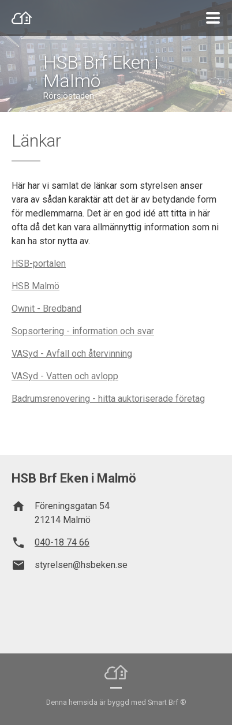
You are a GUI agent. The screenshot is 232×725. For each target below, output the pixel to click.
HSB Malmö (35, 286)
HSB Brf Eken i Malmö (101, 71)
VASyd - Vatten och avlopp (65, 376)
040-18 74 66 (62, 542)
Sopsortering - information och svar (83, 331)
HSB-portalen (39, 263)
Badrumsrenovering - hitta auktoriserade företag (108, 398)
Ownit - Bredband (46, 308)
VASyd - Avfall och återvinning (72, 353)
